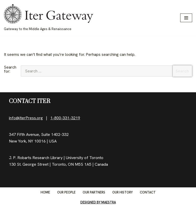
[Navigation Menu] (186, 18)
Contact (148, 192)
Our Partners (94, 192)
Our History (122, 192)
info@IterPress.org (26, 118)
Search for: (10, 69)
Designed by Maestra (98, 202)
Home (45, 192)
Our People (66, 192)
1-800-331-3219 (65, 118)
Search (182, 71)
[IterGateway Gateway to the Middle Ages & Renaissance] (48, 18)
